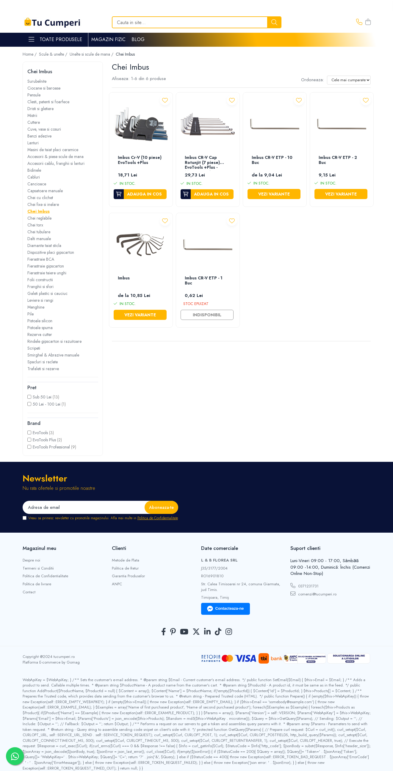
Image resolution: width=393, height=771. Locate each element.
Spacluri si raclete (42, 362)
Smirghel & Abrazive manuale (53, 355)
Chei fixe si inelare (43, 204)
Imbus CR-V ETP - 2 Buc (338, 160)
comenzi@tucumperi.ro (313, 594)
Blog (138, 39)
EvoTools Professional (51, 447)
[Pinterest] (173, 632)
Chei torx (35, 225)
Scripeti (33, 348)
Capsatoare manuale (45, 191)
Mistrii (32, 115)
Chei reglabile (39, 218)
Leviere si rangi (40, 300)
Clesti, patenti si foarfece (48, 102)
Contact (29, 592)
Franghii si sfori (40, 287)
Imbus (124, 278)
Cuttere (33, 122)
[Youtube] (184, 632)
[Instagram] (229, 632)
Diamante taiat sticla (44, 245)
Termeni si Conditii (38, 568)
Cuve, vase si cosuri (44, 129)
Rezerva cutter (39, 334)
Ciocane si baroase (43, 88)
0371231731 (304, 586)
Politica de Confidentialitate (157, 518)
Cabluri (33, 177)
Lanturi (33, 143)
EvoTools (40, 433)
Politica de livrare (37, 584)
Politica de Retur (125, 568)
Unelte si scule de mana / (92, 54)
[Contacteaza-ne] (359, 22)
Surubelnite (36, 81)
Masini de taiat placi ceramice (52, 150)
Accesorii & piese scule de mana (55, 156)
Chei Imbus (38, 211)
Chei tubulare (38, 232)
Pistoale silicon (39, 321)
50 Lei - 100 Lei (46, 404)
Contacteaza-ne (225, 609)
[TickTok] (218, 632)
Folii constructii (40, 280)
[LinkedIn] (207, 632)
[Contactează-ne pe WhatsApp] (15, 756)
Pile (30, 314)
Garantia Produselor (128, 576)
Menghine (35, 307)
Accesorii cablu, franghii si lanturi (55, 163)
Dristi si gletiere (40, 109)
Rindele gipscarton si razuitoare (54, 341)
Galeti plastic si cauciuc (47, 293)
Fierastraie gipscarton (45, 266)
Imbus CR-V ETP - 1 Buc (204, 281)
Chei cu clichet (40, 198)
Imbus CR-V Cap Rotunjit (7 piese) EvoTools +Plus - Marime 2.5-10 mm (203, 163)
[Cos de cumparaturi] (368, 22)
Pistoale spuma (40, 328)
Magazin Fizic (108, 39)
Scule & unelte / (53, 54)
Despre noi (31, 560)
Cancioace (36, 184)
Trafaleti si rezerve (43, 369)
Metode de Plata (125, 560)
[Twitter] (196, 632)
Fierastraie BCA (40, 259)
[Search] (196, 22)
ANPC (117, 584)
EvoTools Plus (44, 440)
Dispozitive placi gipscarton (50, 252)
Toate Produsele (55, 39)
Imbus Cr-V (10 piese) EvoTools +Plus (140, 160)
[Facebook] (163, 632)
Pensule (33, 95)
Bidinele (34, 170)
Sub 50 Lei (42, 397)
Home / (30, 54)
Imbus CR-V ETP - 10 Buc (272, 160)
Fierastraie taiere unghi (46, 273)
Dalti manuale (39, 239)
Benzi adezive (39, 136)
